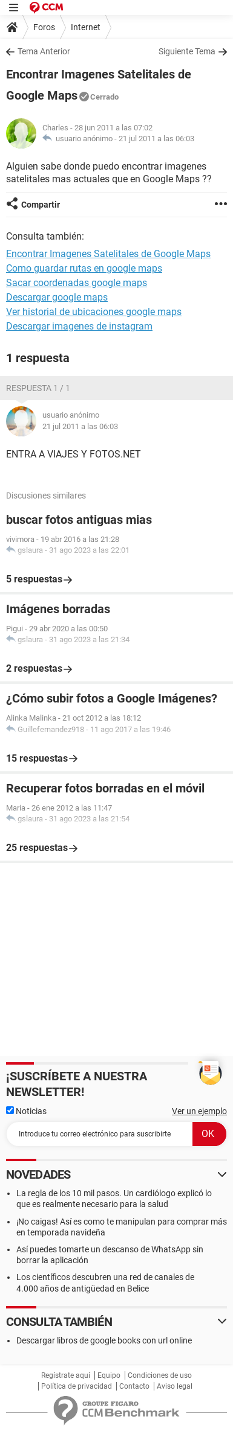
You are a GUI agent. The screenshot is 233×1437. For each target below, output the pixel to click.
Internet (85, 27)
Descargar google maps (57, 297)
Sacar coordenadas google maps (76, 282)
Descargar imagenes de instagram (79, 326)
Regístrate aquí (65, 1375)
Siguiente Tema (187, 51)
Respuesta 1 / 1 (38, 388)
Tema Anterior (44, 51)
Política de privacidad (76, 1386)
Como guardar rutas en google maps (84, 268)
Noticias (26, 1111)
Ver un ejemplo (199, 1111)
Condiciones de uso (160, 1375)
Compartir (40, 204)
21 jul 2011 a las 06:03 (156, 138)
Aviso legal (174, 1386)
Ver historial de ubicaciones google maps (94, 311)
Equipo (108, 1375)
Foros (44, 27)
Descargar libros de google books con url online (104, 1340)
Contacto (134, 1386)
